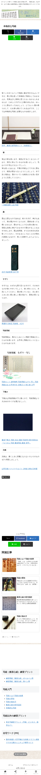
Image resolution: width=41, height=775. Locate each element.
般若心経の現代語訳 (13, 705)
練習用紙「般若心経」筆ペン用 (18, 681)
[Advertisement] (20, 67)
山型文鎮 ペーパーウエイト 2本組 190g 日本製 (19, 469)
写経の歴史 (10, 699)
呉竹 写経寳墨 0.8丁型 (10, 272)
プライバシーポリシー (30, 765)
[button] (27, 37)
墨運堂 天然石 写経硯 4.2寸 (13, 324)
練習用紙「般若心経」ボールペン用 (19, 678)
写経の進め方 (11, 702)
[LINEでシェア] (14, 37)
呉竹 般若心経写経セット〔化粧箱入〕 (17, 145)
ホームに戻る (20, 754)
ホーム (10, 765)
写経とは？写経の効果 (14, 696)
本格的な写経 (11, 708)
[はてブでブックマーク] (33, 32)
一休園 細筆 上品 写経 (10, 205)
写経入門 (5, 477)
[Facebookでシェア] (20, 32)
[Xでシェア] (8, 32)
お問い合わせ (20, 768)
